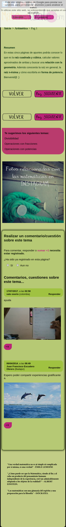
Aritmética (21, 28)
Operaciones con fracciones (21, 143)
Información (41, 17)
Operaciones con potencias (21, 148)
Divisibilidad (11, 138)
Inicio (8, 28)
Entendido (18, 17)
